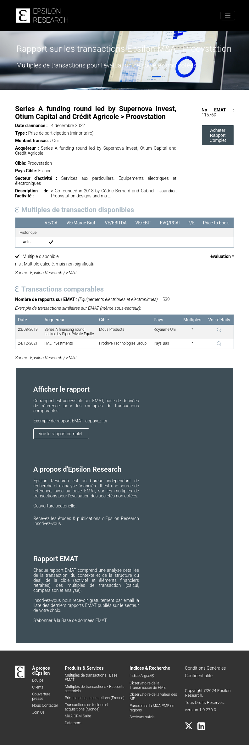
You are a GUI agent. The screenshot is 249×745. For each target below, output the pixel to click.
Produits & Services (84, 668)
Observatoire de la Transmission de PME (147, 685)
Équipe (37, 680)
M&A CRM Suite (78, 716)
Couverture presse (41, 696)
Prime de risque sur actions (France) (94, 698)
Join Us (38, 712)
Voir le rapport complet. (61, 433)
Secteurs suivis (142, 717)
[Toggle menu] (227, 15)
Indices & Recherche (150, 668)
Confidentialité (199, 675)
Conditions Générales (205, 668)
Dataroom (73, 723)
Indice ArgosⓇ (142, 675)
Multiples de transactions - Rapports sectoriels (94, 688)
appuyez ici (96, 420)
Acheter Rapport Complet (217, 135)
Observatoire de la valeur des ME (153, 696)
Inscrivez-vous (47, 523)
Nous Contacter (45, 705)
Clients (37, 687)
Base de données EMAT (84, 620)
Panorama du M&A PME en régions (152, 708)
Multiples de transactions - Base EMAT (91, 677)
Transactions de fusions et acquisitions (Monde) (86, 707)
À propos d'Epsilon (41, 671)
